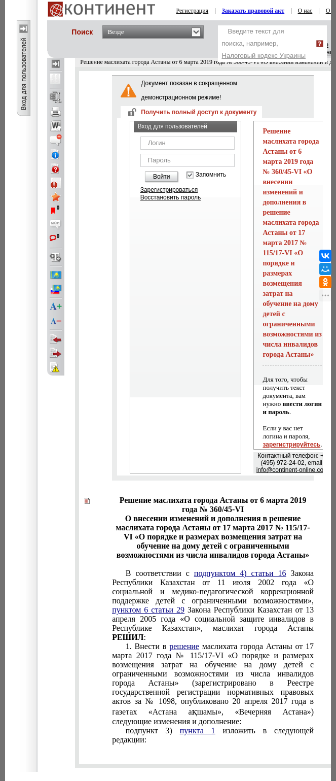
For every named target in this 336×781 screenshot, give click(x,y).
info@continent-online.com (292, 469)
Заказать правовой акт (253, 10)
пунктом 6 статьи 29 (148, 609)
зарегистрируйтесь (291, 444)
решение (184, 646)
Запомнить (211, 175)
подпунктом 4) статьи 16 (240, 573)
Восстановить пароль (170, 197)
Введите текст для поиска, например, (264, 43)
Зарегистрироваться (169, 189)
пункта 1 (197, 730)
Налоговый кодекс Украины (264, 55)
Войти (161, 176)
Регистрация (192, 10)
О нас (305, 10)
